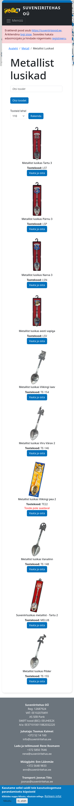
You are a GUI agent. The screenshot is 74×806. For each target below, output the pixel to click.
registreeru (59, 38)
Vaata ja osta (37, 173)
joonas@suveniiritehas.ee (37, 781)
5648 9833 (40, 766)
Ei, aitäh (22, 800)
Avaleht (13, 48)
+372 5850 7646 (37, 750)
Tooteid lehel (18, 111)
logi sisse (26, 34)
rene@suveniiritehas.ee (37, 754)
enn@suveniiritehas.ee (37, 769)
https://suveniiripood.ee (47, 30)
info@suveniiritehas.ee (37, 739)
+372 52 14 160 (37, 735)
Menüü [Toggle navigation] (14, 20)
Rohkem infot (52, 796)
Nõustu (7, 800)
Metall (25, 48)
